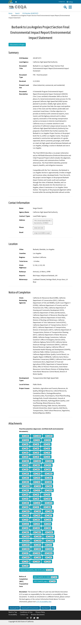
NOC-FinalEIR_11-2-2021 (45, 577)
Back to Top (13, 612)
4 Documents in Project (17, 45)
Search (17, 13)
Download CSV (14, 608)
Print (53, 608)
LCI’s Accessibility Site (43, 602)
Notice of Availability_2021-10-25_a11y (36, 570)
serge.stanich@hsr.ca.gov (42, 233)
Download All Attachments (30, 608)
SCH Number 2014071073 (30, 13)
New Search (45, 608)
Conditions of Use (26, 612)
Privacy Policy (40, 612)
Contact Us (62, 2)
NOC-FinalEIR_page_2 (45, 581)
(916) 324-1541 (38, 228)
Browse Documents (38, 615)
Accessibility (13, 615)
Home (10, 13)
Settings (70, 2)
